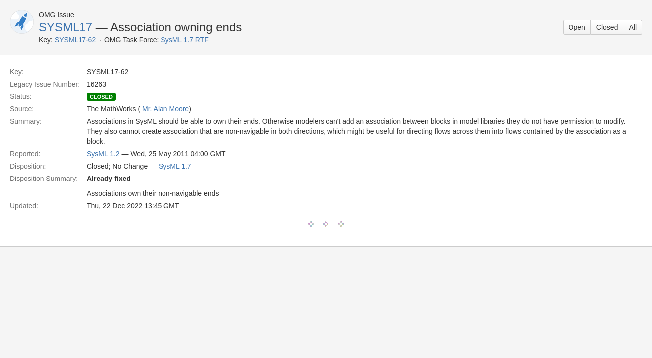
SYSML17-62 (75, 40)
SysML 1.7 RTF (184, 40)
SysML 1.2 (103, 154)
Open (577, 27)
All (633, 27)
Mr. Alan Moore (165, 109)
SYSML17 (65, 27)
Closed (607, 27)
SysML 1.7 (175, 166)
